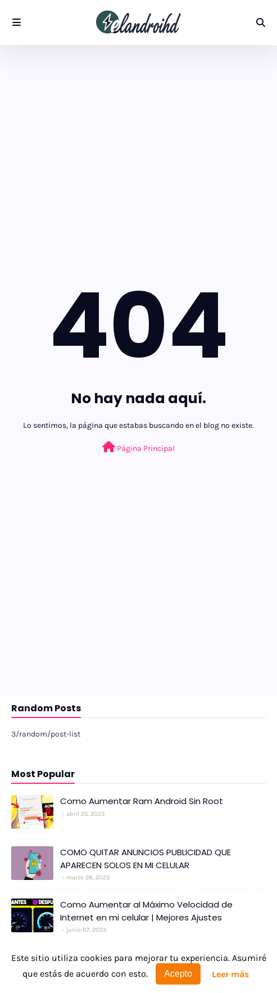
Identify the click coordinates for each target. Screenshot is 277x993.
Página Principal (138, 447)
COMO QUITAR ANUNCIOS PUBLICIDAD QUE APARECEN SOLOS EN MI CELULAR (145, 858)
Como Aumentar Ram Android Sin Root (141, 801)
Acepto (178, 973)
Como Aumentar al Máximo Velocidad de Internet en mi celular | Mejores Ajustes (146, 911)
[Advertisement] (138, 140)
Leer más (230, 974)
